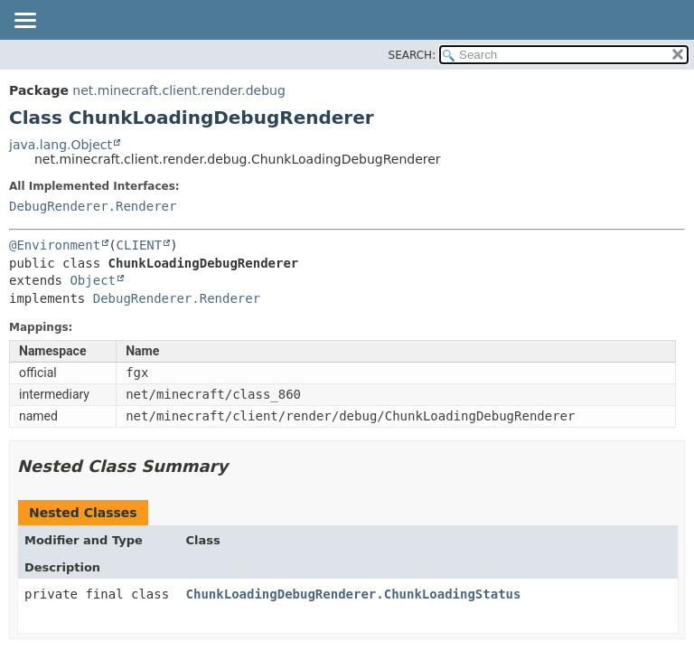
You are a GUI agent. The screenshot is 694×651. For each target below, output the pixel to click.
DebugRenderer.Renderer (92, 206)
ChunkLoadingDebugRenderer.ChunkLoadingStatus (353, 594)
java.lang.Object (60, 144)
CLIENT (140, 245)
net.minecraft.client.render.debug (179, 90)
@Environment (54, 245)
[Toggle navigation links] (24, 21)
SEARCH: (412, 55)
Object (93, 280)
